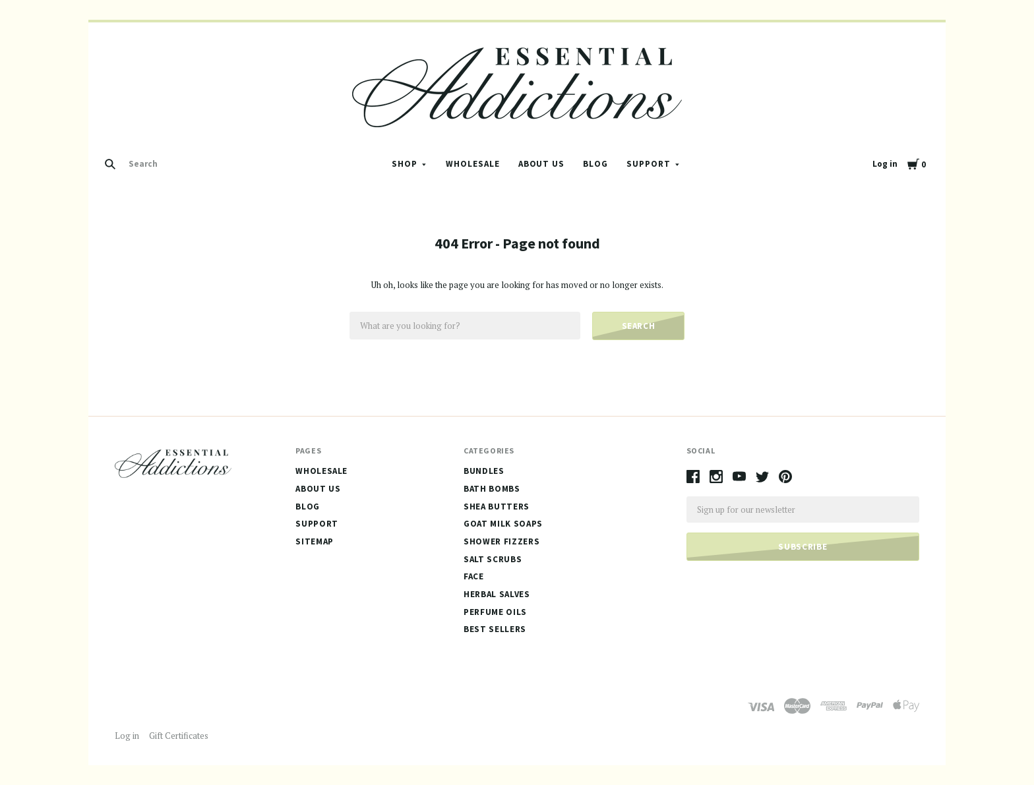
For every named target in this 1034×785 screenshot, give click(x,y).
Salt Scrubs (493, 559)
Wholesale (473, 163)
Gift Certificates (178, 735)
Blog (595, 163)
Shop (404, 163)
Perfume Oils (495, 612)
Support (648, 163)
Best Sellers (495, 629)
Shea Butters (497, 506)
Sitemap (314, 541)
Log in (884, 163)
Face (474, 576)
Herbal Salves (497, 594)
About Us (541, 163)
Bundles (484, 471)
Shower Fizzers (501, 541)
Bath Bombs (492, 488)
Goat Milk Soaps (503, 523)
